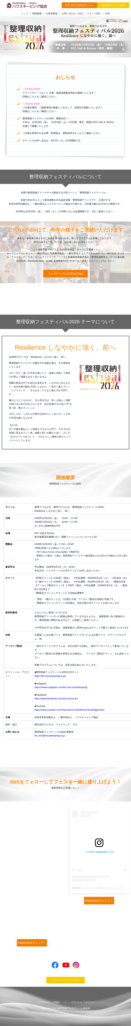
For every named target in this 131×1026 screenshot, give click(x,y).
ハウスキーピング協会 (48, 1002)
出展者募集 (52, 13)
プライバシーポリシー (83, 1002)
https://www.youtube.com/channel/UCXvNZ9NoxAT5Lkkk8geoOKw (69, 709)
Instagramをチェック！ (99, 900)
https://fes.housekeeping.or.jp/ (50, 676)
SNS (107, 13)
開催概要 (37, 13)
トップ (24, 13)
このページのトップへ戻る (65, 980)
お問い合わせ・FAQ (72, 13)
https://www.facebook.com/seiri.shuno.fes (56, 698)
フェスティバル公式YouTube (65, 273)
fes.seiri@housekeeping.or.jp (50, 735)
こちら (33, 96)
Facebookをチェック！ (32, 942)
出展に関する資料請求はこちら (79, 5)
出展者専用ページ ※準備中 (113, 5)
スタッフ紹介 (94, 13)
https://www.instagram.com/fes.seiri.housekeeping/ (61, 687)
